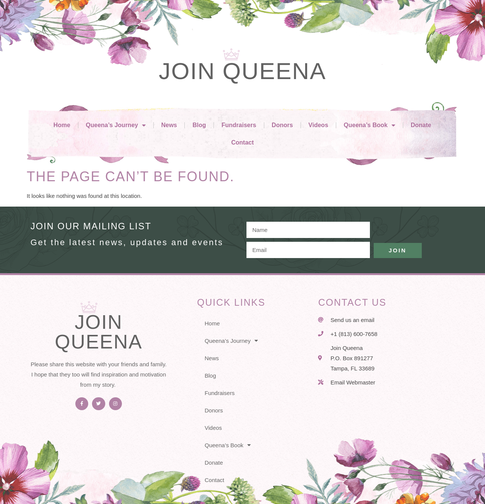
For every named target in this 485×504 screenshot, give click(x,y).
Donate (421, 125)
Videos (318, 125)
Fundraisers (238, 125)
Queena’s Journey (116, 125)
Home (61, 125)
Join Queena (242, 71)
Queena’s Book (369, 125)
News (169, 125)
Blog (199, 125)
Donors (282, 125)
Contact (242, 142)
